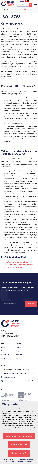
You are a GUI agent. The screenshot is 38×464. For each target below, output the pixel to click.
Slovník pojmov (12, 10)
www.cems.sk (9, 381)
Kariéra (18, 347)
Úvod (3, 10)
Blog (17, 351)
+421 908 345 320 (11, 373)
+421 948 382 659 (27, 373)
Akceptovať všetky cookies (19, 436)
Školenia (4, 351)
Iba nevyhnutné (19, 453)
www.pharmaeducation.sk (23, 381)
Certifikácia (5, 355)
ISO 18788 (22, 10)
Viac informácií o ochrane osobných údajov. (19, 459)
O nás (3, 358)
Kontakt (19, 355)
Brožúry (18, 358)
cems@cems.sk (10, 377)
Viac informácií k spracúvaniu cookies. (19, 461)
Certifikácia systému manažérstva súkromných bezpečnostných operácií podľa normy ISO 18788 (18, 264)
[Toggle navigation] (35, 5)
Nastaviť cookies (19, 444)
